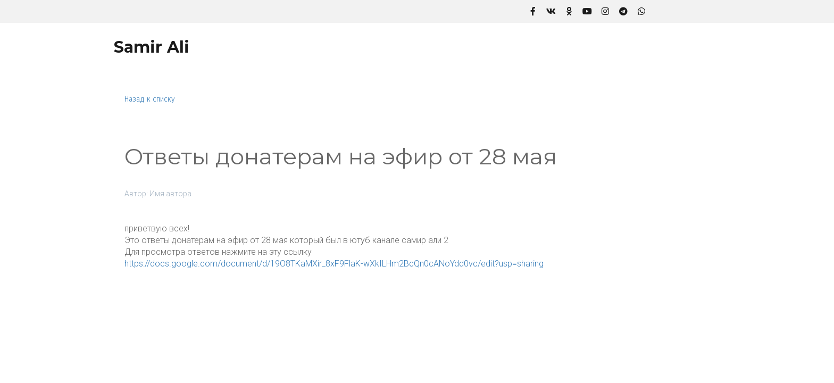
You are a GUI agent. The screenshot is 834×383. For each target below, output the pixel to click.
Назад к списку (149, 99)
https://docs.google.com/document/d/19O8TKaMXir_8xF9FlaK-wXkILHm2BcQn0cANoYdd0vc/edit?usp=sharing (334, 264)
